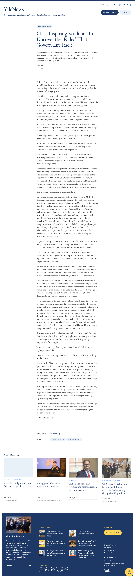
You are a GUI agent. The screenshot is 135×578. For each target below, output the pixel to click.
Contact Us (108, 553)
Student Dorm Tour (58, 15)
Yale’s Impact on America (26, 15)
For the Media (109, 550)
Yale (107, 571)
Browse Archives (110, 545)
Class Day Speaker (43, 15)
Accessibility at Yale (110, 557)
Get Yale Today (112, 532)
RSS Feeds (107, 548)
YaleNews (14, 9)
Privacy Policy (108, 560)
